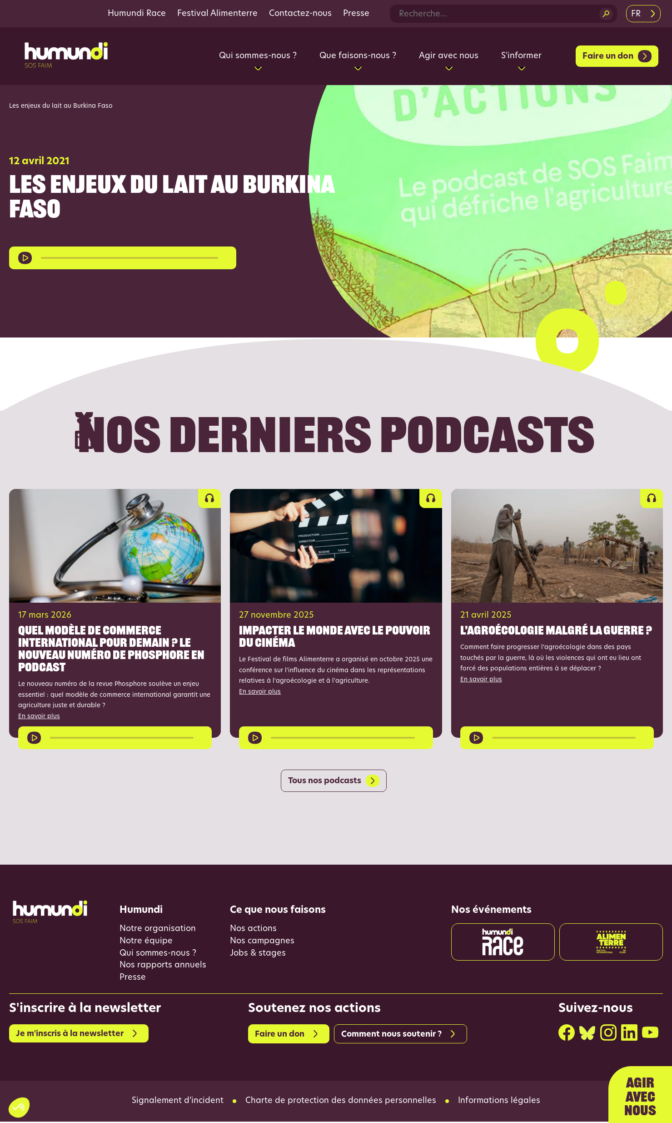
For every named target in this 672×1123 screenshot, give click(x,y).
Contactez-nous (300, 14)
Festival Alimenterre (217, 14)
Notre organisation (157, 930)
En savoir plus (39, 717)
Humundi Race (137, 14)
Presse (356, 14)
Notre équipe (146, 942)
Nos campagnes (262, 942)
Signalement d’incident (177, 1102)
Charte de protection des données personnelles (340, 1102)
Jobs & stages (258, 954)
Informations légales (499, 1102)
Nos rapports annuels (162, 966)
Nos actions (253, 930)
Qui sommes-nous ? (158, 954)
